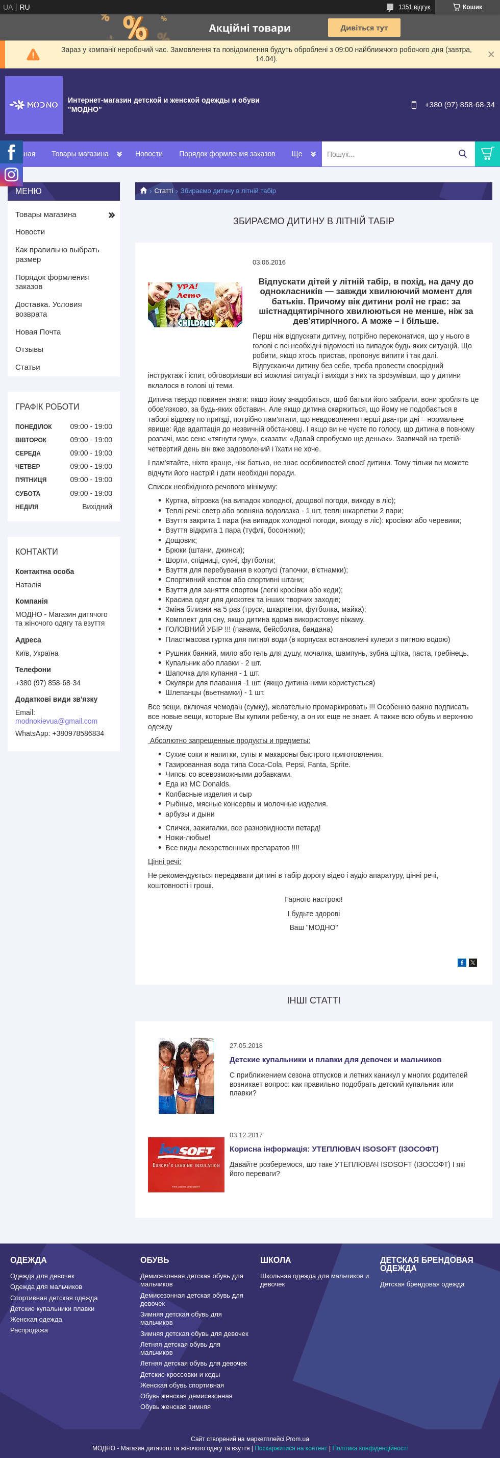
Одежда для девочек (42, 1276)
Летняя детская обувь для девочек (193, 1363)
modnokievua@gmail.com (56, 721)
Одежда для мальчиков (46, 1286)
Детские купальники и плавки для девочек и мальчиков (335, 1059)
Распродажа (29, 1330)
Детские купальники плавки (52, 1308)
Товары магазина (80, 154)
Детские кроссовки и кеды (180, 1374)
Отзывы (29, 349)
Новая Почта (38, 331)
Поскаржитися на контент (291, 1448)
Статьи (27, 367)
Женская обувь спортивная (182, 1385)
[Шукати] (462, 153)
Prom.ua (297, 1439)
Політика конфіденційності (370, 1448)
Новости (149, 154)
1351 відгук (414, 7)
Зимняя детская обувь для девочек (194, 1333)
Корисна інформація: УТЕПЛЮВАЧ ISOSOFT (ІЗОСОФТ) (334, 1148)
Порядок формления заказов (227, 154)
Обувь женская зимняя (175, 1407)
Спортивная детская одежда (53, 1298)
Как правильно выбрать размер (57, 254)
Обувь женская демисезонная (186, 1396)
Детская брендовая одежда (422, 1284)
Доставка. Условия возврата (48, 309)
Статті (163, 191)
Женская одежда (36, 1319)
